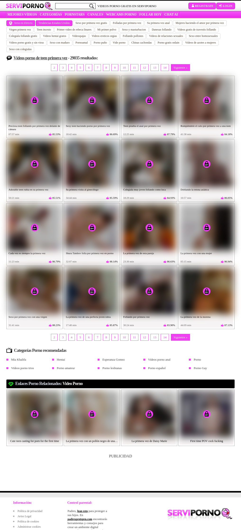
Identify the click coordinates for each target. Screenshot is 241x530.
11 (134, 67)
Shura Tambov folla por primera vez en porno (90, 253)
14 (164, 67)
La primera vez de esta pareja (138, 253)
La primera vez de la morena (195, 316)
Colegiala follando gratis (23, 36)
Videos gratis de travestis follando (196, 29)
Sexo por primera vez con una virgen (28, 316)
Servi (25, 6)
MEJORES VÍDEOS (22, 14)
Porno (197, 359)
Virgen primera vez (20, 29)
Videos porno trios (22, 368)
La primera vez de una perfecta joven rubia (88, 316)
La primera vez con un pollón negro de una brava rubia (92, 441)
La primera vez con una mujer (196, 253)
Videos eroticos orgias (104, 36)
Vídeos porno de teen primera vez (40, 58)
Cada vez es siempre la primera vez (27, 253)
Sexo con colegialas (20, 49)
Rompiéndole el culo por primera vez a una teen (206, 125)
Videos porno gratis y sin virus (26, 42)
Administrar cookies (29, 526)
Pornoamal (82, 42)
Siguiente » (180, 67)
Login (225, 6)
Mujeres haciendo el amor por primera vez (200, 23)
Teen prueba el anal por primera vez (142, 125)
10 (124, 67)
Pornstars (75, 14)
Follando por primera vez (136, 316)
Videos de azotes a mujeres (200, 42)
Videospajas (79, 36)
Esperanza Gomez (113, 359)
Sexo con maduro (60, 42)
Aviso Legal (24, 516)
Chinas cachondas (141, 42)
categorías (51, 14)
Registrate (202, 6)
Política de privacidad (30, 511)
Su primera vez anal (158, 23)
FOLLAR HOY (150, 14)
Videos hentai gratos (54, 36)
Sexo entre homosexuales (203, 36)
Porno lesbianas (112, 368)
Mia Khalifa (18, 359)
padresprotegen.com (80, 519)
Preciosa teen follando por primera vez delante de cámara (34, 127)
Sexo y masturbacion (134, 29)
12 (144, 67)
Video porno (73, 383)
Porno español (157, 368)
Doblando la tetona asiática (195, 189)
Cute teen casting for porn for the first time (34, 441)
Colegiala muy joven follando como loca (144, 189)
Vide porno (119, 42)
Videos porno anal (159, 359)
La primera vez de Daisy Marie (149, 441)
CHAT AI (171, 14)
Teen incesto (44, 29)
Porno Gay (200, 368)
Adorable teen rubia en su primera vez (28, 189)
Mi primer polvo (106, 29)
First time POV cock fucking (206, 441)
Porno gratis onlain (168, 42)
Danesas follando (161, 29)
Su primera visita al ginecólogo (82, 189)
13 (154, 67)
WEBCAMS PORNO (121, 14)
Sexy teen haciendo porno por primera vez (88, 125)
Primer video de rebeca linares (74, 29)
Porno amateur (66, 368)
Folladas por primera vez (127, 23)
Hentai (61, 359)
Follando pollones (133, 36)
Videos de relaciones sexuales (166, 36)
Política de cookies (28, 521)
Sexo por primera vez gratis (91, 23)
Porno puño (100, 42)
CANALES (95, 14)
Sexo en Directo (20, 23)
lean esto (82, 511)
